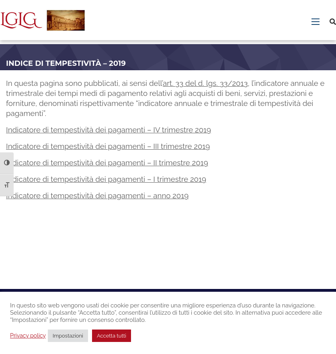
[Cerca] (333, 22)
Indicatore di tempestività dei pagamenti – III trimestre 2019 (108, 146)
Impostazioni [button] (68, 336)
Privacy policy (28, 335)
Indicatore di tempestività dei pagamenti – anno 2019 (97, 195)
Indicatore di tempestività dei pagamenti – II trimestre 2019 (107, 162)
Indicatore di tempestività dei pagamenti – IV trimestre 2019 (108, 129)
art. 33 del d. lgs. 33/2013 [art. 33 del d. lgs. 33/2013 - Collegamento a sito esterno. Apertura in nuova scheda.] (205, 83)
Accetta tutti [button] (111, 336)
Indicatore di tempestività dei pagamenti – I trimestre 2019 (106, 179)
